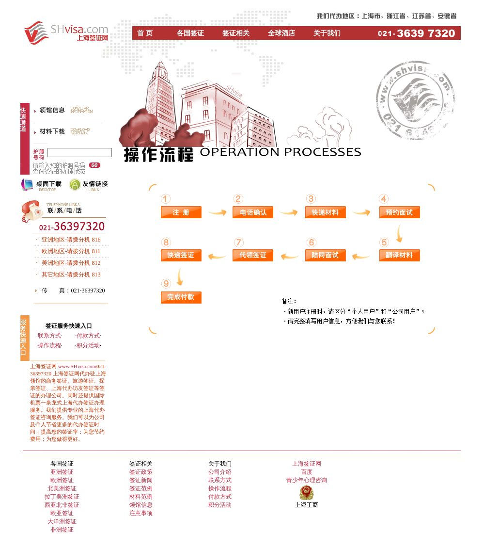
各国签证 (190, 33)
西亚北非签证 (62, 505)
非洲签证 (62, 529)
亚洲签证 (62, 472)
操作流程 (49, 345)
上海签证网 (306, 463)
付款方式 (88, 335)
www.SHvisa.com (77, 366)
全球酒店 (281, 33)
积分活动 (88, 345)
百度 (306, 472)
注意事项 (141, 513)
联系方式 (49, 335)
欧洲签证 (62, 480)
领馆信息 (141, 505)
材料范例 (141, 496)
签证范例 (141, 488)
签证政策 (141, 472)
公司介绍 (220, 472)
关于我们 (327, 33)
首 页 (145, 33)
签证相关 (236, 33)
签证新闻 (141, 480)
